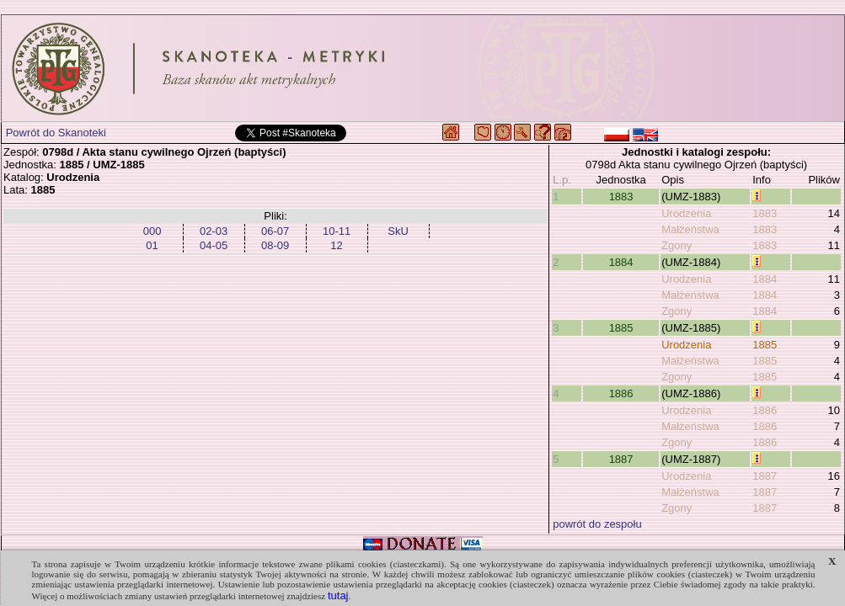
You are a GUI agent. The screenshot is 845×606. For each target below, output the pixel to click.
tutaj (338, 595)
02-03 (213, 231)
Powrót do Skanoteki (56, 132)
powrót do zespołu (597, 524)
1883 (621, 196)
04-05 (213, 245)
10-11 (336, 231)
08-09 (275, 245)
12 (336, 245)
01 (152, 245)
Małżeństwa (690, 229)
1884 (621, 262)
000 (152, 231)
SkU (398, 231)
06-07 (275, 231)
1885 (621, 328)
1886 (621, 393)
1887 (621, 459)
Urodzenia (686, 213)
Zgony (676, 245)
